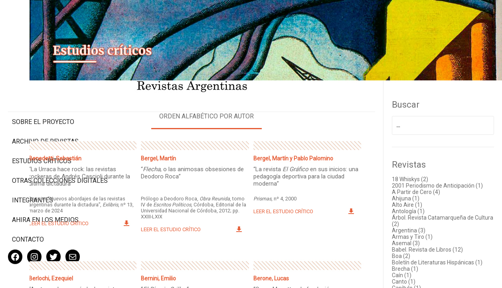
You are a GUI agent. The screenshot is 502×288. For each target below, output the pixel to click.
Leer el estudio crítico (129, 216)
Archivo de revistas (45, 108)
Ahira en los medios (45, 194)
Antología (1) (425, 205)
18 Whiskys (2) (427, 167)
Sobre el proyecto (43, 88)
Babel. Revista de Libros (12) (444, 244)
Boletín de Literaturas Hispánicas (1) (450, 260)
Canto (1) (421, 282)
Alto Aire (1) (424, 199)
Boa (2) (418, 250)
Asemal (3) (423, 237)
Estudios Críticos (41, 127)
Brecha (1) (422, 269)
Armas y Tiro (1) (429, 231)
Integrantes (32, 174)
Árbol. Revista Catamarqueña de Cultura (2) (450, 215)
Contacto (28, 213)
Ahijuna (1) (423, 193)
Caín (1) (419, 276)
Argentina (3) (426, 225)
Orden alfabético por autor (251, 104)
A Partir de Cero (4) (433, 186)
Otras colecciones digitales (43, 150)
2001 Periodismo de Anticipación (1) (450, 176)
